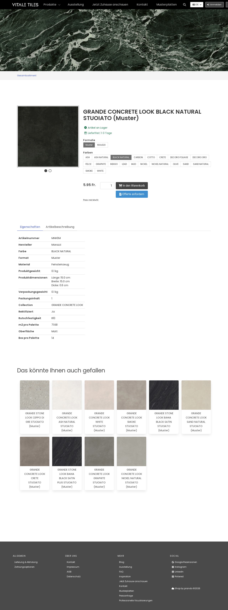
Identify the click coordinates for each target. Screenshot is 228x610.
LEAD (124, 164)
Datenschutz (74, 576)
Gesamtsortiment (26, 75)
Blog (121, 562)
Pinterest (178, 576)
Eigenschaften (30, 227)
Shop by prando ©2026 (186, 588)
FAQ (121, 571)
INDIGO (114, 164)
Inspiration (125, 576)
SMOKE (89, 170)
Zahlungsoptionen (24, 566)
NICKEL (143, 164)
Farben (88, 152)
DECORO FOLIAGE (179, 157)
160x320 (101, 144)
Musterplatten (166, 4)
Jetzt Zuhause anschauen (110, 4)
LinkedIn (177, 571)
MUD (133, 164)
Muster (89, 144)
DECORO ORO (200, 157)
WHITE (100, 170)
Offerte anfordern (131, 194)
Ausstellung (76, 4)
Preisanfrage (126, 595)
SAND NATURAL (201, 164)
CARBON (138, 157)
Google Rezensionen (184, 562)
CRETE (162, 157)
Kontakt (142, 4)
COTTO (151, 157)
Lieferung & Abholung (26, 562)
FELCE (88, 164)
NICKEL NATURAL (160, 164)
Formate (89, 140)
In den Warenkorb (132, 185)
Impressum (73, 566)
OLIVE (175, 164)
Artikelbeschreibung (60, 227)
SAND (186, 164)
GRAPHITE (101, 164)
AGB (69, 571)
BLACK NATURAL (121, 157)
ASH (88, 157)
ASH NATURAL (101, 157)
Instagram (179, 566)
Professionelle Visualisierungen (135, 600)
